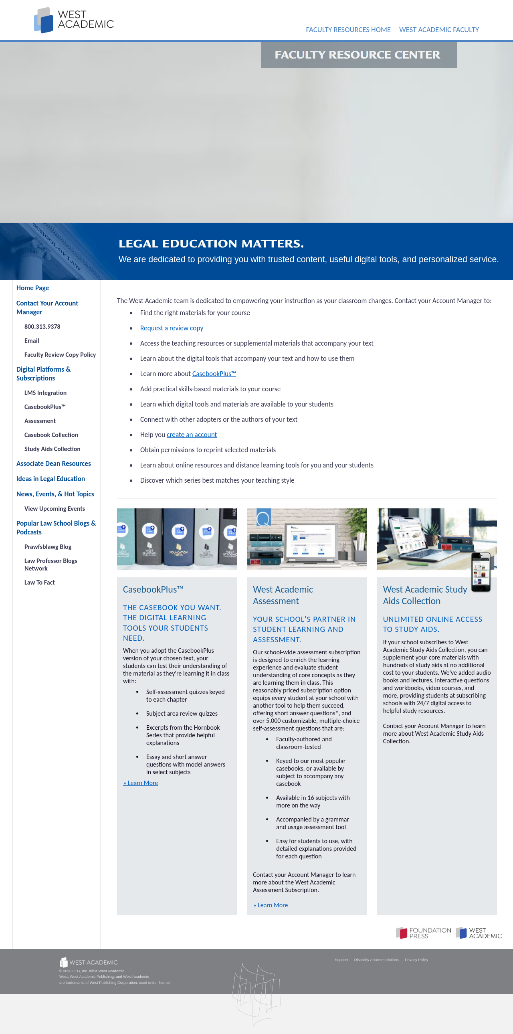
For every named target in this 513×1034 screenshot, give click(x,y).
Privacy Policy (416, 960)
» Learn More (140, 783)
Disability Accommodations (376, 960)
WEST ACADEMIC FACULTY (439, 29)
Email (31, 340)
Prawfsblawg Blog (47, 546)
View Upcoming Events (54, 508)
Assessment (40, 421)
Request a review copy (171, 328)
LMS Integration (45, 393)
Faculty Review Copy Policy (60, 354)
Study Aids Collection (52, 449)
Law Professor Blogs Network (50, 564)
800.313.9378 (42, 326)
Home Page (32, 287)
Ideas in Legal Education (50, 478)
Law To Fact (39, 582)
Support (341, 960)
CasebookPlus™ (45, 407)
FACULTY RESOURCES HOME (348, 29)
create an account (192, 434)
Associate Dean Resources (53, 463)
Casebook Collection (51, 435)
